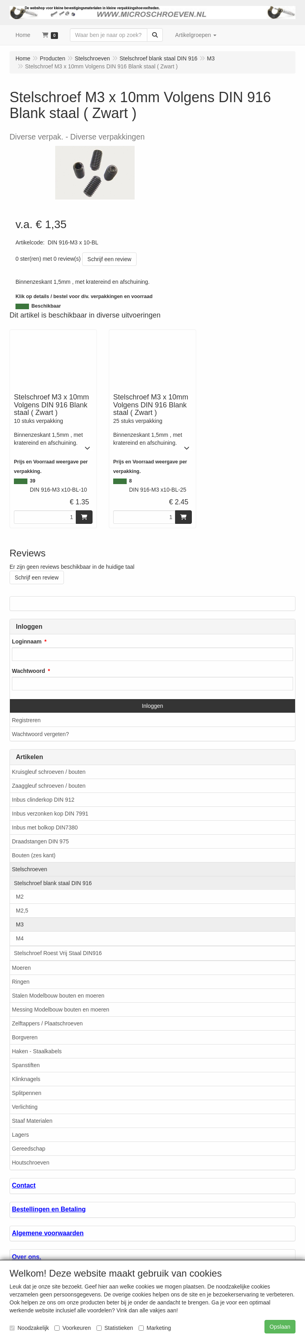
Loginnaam (27, 641)
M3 (19, 924)
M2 (19, 896)
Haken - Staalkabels (37, 1051)
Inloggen (152, 706)
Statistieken (115, 1328)
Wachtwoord (28, 671)
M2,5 (22, 910)
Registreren (26, 720)
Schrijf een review (109, 259)
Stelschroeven (29, 869)
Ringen (20, 982)
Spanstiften (26, 1065)
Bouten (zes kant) (34, 855)
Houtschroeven (30, 1162)
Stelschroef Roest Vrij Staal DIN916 (58, 953)
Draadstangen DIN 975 (40, 841)
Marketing (155, 1328)
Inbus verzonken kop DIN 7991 (50, 813)
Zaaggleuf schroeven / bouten (48, 786)
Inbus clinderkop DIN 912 (43, 799)
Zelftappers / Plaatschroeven (47, 1023)
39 (32, 481)
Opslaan (280, 1326)
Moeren (21, 968)
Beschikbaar (46, 306)
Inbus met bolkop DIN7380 (45, 827)
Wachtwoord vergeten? (40, 734)
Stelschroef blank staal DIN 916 (53, 883)
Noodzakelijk (29, 1328)
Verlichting (25, 1107)
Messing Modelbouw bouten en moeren (60, 1009)
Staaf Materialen (32, 1121)
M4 (19, 938)
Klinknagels (26, 1079)
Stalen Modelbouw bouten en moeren (58, 995)
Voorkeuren (72, 1328)
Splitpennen (26, 1093)
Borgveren (25, 1037)
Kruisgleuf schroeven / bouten (48, 772)
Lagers (20, 1135)
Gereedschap (28, 1148)
